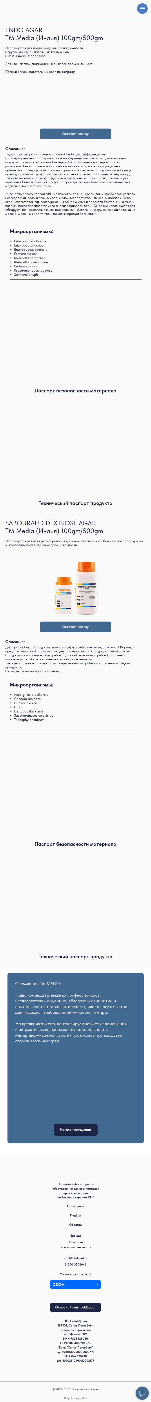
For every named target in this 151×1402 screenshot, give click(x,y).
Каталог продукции (75, 1129)
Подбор (75, 1215)
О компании (75, 1206)
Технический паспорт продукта (76, 503)
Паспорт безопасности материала (75, 390)
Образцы (75, 1224)
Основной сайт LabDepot (75, 1307)
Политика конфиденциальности (76, 1244)
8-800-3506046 (75, 1264)
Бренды (75, 1235)
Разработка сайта (75, 1398)
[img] (75, 446)
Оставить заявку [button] (75, 134)
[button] (68, 72)
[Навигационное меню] (142, 8)
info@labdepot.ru (75, 1258)
